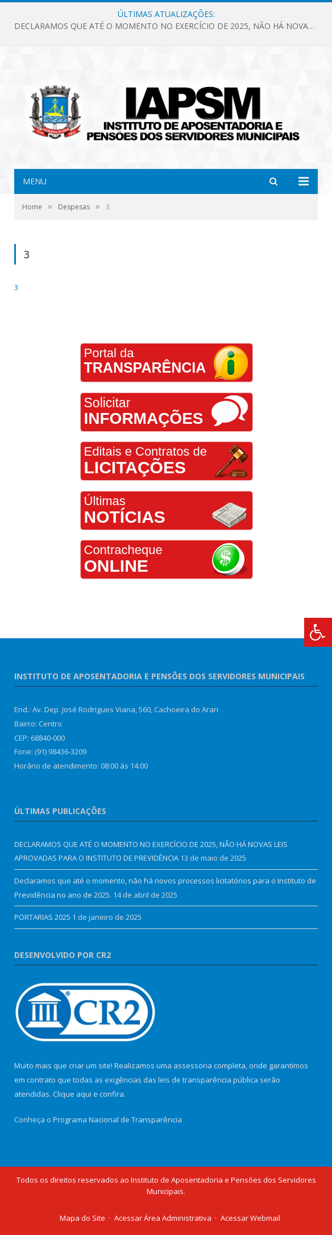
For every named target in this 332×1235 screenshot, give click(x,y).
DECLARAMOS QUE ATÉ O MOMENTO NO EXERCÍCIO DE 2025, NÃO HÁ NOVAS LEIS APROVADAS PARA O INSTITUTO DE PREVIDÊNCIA (168, 26)
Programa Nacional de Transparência (117, 1119)
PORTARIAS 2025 (42, 917)
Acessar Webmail (250, 1218)
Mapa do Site (82, 1218)
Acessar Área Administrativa (162, 1218)
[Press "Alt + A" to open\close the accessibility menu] (318, 632)
